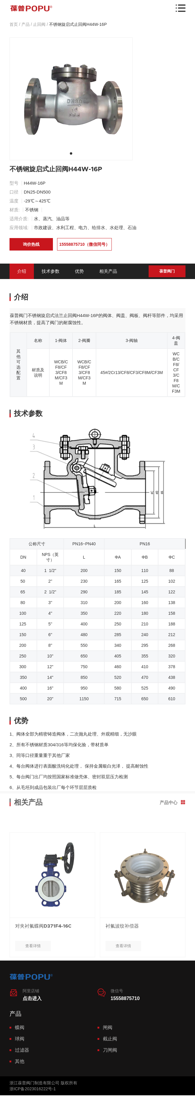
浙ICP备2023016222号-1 (33, 1088)
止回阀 (39, 24)
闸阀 (107, 1027)
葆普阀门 (167, 271)
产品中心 (172, 784)
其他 (19, 1061)
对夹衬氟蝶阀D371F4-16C (43, 944)
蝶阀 (19, 1027)
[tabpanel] (71, 99)
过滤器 (22, 1050)
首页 (14, 24)
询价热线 (31, 244)
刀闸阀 (110, 1050)
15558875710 (125, 998)
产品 (25, 24)
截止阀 (110, 1038)
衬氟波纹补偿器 (122, 944)
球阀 (19, 1038)
